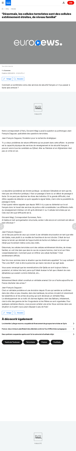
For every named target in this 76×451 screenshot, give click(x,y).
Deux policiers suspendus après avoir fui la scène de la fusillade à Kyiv (28, 334)
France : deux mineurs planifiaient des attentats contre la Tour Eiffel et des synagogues (34, 329)
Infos (7, 9)
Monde (13, 9)
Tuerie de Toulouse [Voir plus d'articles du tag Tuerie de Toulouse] (12, 342)
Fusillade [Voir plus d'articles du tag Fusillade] (57, 342)
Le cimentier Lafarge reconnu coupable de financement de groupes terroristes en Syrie (34, 323)
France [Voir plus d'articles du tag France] (44, 342)
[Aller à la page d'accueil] (8, 2)
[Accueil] (2, 9)
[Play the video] (38, 42)
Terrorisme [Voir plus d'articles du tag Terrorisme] (30, 342)
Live (70, 3)
